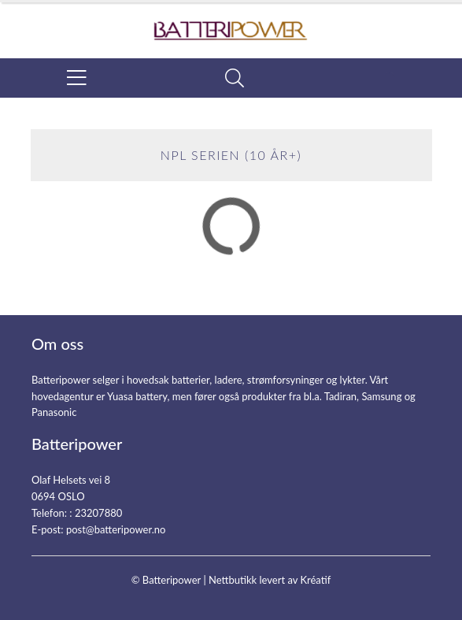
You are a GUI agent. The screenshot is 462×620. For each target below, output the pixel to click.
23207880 (98, 513)
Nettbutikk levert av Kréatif (270, 580)
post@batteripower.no (116, 529)
